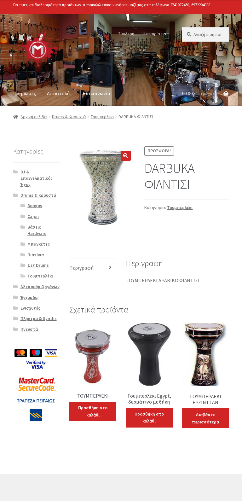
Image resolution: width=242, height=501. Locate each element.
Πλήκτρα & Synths (38, 318)
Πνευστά (29, 329)
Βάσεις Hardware (36, 230)
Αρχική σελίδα (33, 116)
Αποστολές (59, 93)
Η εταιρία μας (156, 34)
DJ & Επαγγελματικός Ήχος (36, 178)
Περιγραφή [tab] (81, 268)
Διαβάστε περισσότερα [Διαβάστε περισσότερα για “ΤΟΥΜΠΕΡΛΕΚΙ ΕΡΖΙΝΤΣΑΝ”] (205, 418)
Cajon (33, 216)
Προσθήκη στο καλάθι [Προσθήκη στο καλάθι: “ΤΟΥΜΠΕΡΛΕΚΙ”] (92, 411)
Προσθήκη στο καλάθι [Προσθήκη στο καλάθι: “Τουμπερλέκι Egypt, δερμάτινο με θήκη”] (149, 417)
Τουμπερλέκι (102, 116)
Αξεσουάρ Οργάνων (40, 286)
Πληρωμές (24, 93)
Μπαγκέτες (38, 244)
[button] (126, 156)
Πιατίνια (35, 255)
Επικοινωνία (96, 93)
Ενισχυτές (30, 308)
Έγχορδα (28, 297)
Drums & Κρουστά (69, 116)
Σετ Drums (38, 265)
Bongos (34, 205)
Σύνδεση (126, 34)
